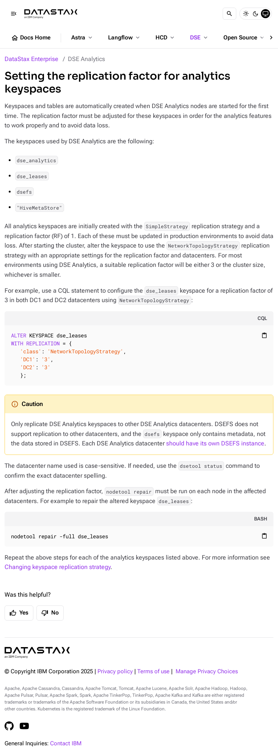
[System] (265, 13)
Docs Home (30, 38)
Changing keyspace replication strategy (57, 567)
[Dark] (255, 13)
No (50, 613)
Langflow (124, 37)
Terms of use (153, 671)
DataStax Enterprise (31, 59)
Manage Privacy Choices (207, 671)
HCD (165, 37)
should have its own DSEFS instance (215, 443)
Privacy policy (115, 671)
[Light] (245, 13)
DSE (199, 37)
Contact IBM (66, 743)
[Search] (229, 14)
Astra (82, 37)
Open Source (244, 37)
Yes (18, 613)
